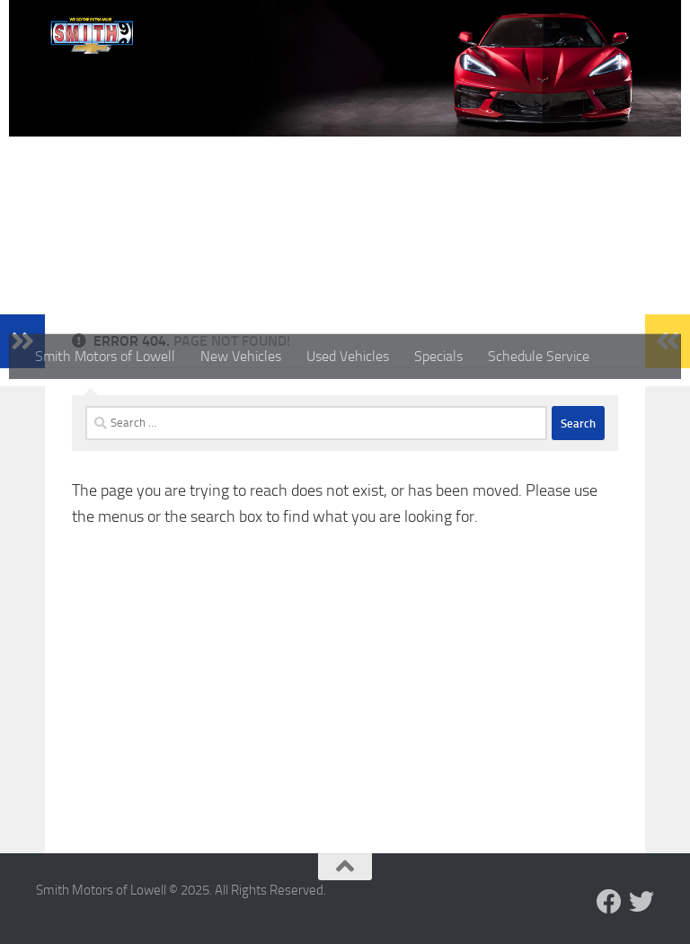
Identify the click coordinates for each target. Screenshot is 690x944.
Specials (438, 356)
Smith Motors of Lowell (105, 356)
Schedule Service (538, 356)
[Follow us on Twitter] (641, 901)
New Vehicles (240, 356)
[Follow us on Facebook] (609, 901)
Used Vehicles (347, 356)
